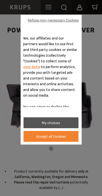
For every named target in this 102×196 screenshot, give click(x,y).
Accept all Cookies (51, 136)
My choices (51, 123)
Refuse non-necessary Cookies (53, 20)
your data (31, 67)
